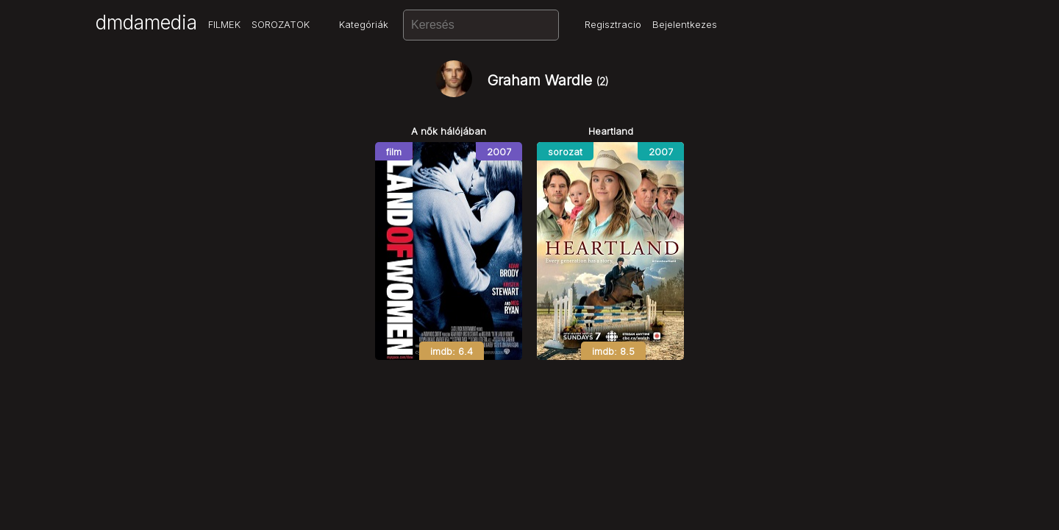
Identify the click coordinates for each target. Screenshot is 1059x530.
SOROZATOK (281, 24)
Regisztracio (613, 24)
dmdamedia (146, 22)
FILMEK (224, 24)
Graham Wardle (548, 80)
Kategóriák (363, 24)
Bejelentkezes (684, 24)
